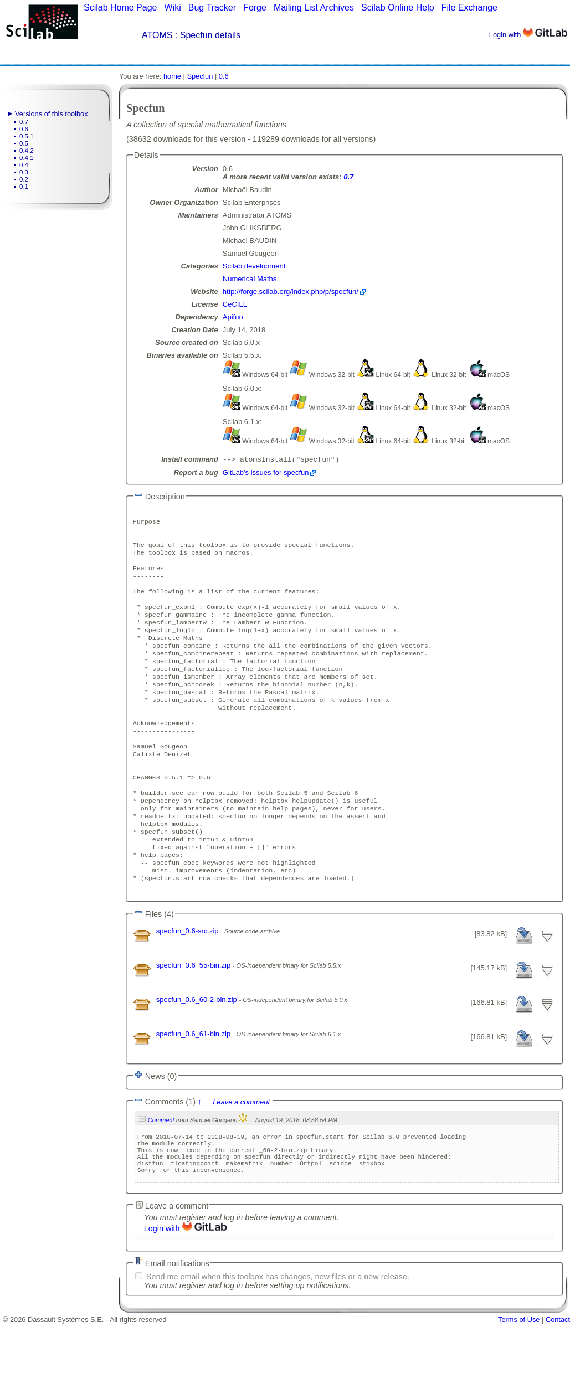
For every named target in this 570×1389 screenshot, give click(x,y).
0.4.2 (26, 150)
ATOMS (157, 35)
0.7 (23, 121)
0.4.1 (26, 157)
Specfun (200, 76)
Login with (528, 34)
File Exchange (469, 7)
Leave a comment (241, 1157)
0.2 (23, 179)
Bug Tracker (212, 7)
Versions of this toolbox (51, 114)
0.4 (23, 165)
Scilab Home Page (120, 7)
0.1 (23, 186)
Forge (254, 7)
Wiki (173, 7)
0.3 (23, 172)
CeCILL (235, 304)
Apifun (233, 317)
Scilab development (254, 266)
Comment (161, 1175)
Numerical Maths (250, 279)
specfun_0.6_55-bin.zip (194, 1020)
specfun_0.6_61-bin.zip (194, 1089)
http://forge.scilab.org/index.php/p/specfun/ (290, 291)
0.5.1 (26, 136)
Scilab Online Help (397, 7)
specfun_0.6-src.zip (188, 986)
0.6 (23, 129)
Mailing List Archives (314, 7)
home (172, 76)
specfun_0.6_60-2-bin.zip (197, 1055)
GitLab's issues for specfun (266, 473)
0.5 (23, 143)
